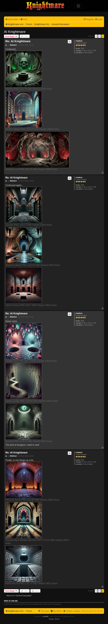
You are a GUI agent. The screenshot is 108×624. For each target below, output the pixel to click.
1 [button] (99, 36)
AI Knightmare (15, 32)
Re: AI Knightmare (17, 41)
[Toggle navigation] (78, 6)
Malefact (79, 41)
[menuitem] (23, 19)
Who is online (11, 601)
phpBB (45, 616)
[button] (96, 36)
